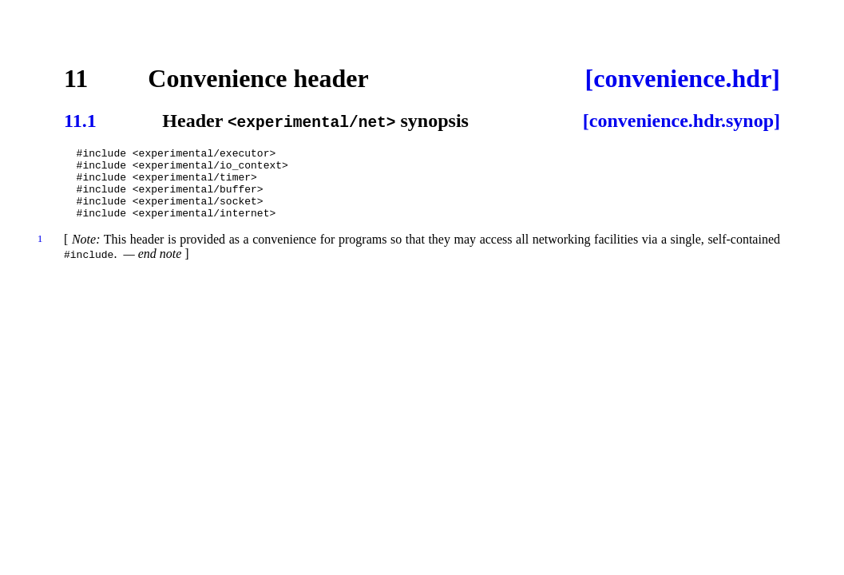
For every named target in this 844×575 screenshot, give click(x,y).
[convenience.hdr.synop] (681, 120)
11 (76, 78)
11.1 (80, 120)
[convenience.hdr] (682, 78)
